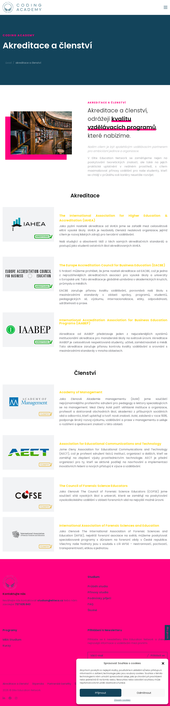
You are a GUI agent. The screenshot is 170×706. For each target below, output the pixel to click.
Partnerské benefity (59, 683)
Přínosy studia (98, 592)
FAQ (90, 604)
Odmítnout (144, 693)
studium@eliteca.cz (50, 600)
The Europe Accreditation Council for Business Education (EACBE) (112, 265)
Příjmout (100, 693)
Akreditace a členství (16, 683)
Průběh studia (98, 586)
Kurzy (7, 646)
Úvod (8, 63)
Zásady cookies (122, 699)
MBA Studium (12, 640)
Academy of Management (80, 392)
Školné (92, 610)
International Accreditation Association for (113, 321)
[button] (163, 663)
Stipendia (38, 683)
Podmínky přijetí (99, 598)
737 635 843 (22, 604)
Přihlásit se (158, 655)
